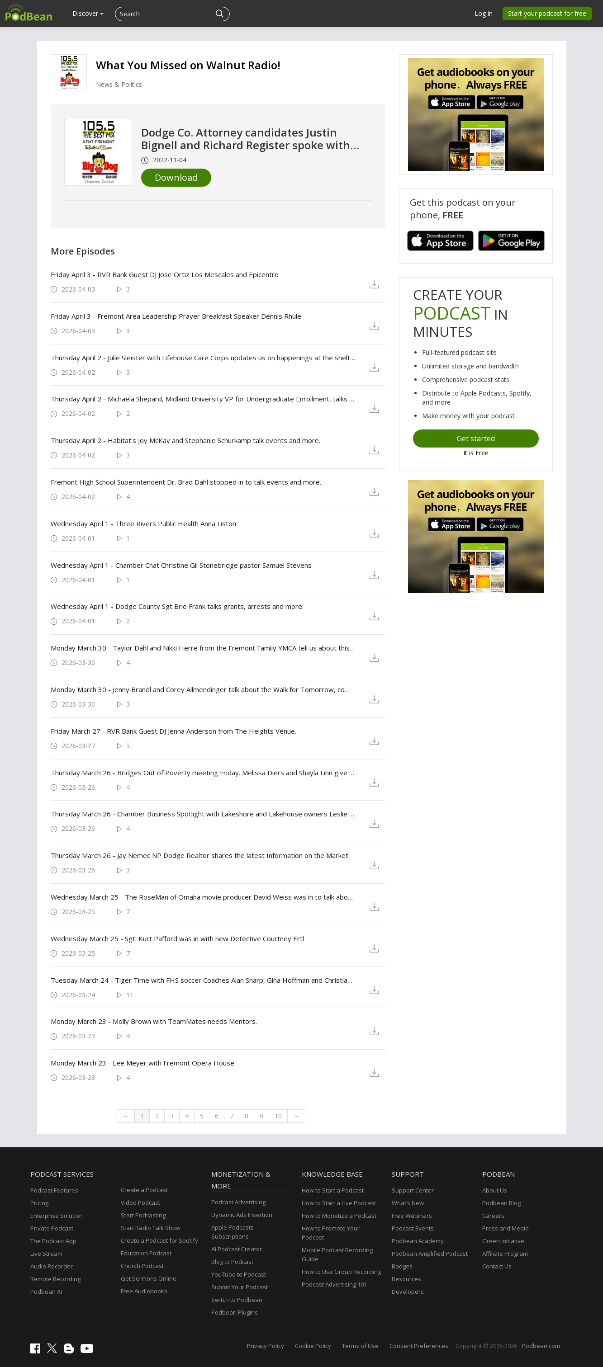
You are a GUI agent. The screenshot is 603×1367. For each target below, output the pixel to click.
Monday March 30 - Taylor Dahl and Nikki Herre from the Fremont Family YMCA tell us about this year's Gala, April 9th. (203, 648)
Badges (402, 1266)
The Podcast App (53, 1241)
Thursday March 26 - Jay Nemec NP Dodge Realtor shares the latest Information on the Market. (200, 855)
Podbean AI (46, 1291)
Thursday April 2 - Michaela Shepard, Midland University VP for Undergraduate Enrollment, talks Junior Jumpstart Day (203, 399)
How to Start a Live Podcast (339, 1203)
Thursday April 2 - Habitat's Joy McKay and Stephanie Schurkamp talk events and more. (185, 440)
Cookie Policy (313, 1346)
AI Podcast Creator (236, 1249)
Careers (493, 1215)
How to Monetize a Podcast (339, 1215)
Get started (476, 438)
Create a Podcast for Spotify (159, 1240)
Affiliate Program (505, 1253)
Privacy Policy (265, 1346)
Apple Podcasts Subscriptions (232, 1231)
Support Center (413, 1190)
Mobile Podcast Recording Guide (337, 1254)
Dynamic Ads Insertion (241, 1215)
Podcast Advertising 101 (334, 1284)
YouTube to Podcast (238, 1274)
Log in (484, 13)
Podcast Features (54, 1190)
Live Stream (46, 1253)
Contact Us (497, 1266)
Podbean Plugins (234, 1312)
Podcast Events (413, 1228)
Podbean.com (541, 1346)
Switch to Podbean (236, 1300)
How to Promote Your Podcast (331, 1232)
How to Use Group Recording (341, 1272)
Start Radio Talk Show (150, 1228)
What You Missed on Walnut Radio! (188, 64)
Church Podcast (142, 1266)
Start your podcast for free (547, 13)
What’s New (408, 1203)
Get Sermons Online (148, 1278)
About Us (494, 1190)
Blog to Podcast (232, 1262)
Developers (408, 1291)
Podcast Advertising (238, 1202)
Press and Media (505, 1228)
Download (176, 177)
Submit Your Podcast (239, 1287)
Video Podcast (140, 1202)
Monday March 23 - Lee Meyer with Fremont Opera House (142, 1063)
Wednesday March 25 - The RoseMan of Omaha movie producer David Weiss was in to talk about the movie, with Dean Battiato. (203, 897)
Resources (406, 1279)
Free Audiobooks (144, 1291)
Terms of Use (360, 1346)
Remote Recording (55, 1279)
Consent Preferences (418, 1346)
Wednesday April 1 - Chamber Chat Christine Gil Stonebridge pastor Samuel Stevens (181, 565)
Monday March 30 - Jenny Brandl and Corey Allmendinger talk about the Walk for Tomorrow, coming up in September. (203, 689)
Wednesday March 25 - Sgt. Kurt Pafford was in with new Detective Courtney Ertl (177, 938)
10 (278, 1116)
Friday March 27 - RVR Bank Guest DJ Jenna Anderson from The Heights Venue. (173, 731)
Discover (88, 13)
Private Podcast (51, 1228)
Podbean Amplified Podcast (430, 1253)
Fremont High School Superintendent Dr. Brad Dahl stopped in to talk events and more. (186, 482)
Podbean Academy (418, 1241)
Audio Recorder (51, 1266)
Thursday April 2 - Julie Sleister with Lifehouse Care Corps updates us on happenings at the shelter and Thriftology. (203, 358)
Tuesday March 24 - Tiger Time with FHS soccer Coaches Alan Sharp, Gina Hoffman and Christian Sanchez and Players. (203, 980)
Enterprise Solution (56, 1215)
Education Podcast (146, 1253)
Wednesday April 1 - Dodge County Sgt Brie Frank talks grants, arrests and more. (177, 606)
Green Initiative (503, 1241)
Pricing (39, 1203)
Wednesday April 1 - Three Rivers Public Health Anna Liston (143, 523)
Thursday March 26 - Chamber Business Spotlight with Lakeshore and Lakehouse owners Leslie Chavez (203, 814)
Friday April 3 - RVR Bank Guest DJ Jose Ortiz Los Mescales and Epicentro (165, 274)
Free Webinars (412, 1215)
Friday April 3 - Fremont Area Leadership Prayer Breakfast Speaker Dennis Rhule (176, 316)
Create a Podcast (144, 1190)
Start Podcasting (143, 1215)
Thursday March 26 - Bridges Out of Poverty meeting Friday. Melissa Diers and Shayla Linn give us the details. (203, 772)
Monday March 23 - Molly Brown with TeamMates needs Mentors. (154, 1021)
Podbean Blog (501, 1203)
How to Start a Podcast (333, 1190)
